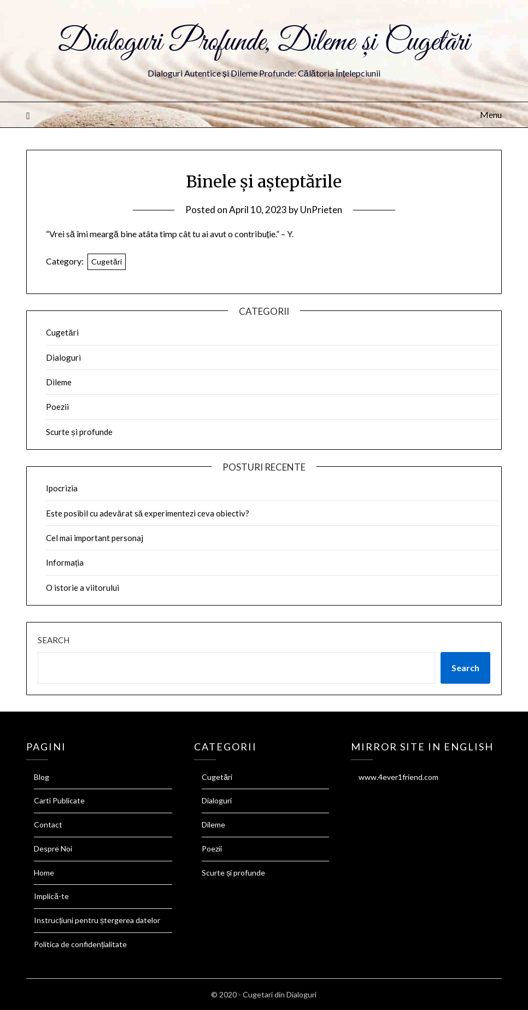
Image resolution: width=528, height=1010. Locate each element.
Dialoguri (63, 357)
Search (53, 640)
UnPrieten (321, 209)
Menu (491, 114)
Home (44, 872)
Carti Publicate (59, 800)
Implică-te (51, 896)
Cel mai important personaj (94, 538)
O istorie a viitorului (82, 587)
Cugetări (106, 261)
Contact (48, 824)
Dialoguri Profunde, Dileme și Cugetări (264, 42)
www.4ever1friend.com (398, 777)
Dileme (59, 382)
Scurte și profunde (79, 432)
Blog (41, 777)
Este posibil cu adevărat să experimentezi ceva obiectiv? (147, 513)
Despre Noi (53, 848)
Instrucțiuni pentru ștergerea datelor (97, 920)
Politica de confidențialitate (80, 944)
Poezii (57, 407)
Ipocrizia (62, 488)
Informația (65, 562)
